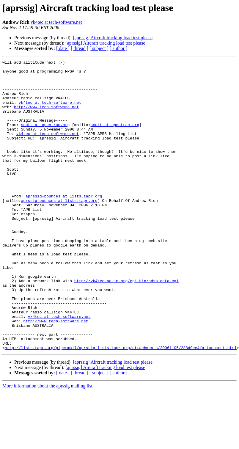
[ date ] (63, 48)
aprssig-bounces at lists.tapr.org (64, 223)
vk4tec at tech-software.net (56, 22)
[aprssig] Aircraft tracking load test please (112, 37)
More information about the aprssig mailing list (47, 443)
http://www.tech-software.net (46, 116)
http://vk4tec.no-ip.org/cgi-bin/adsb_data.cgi (126, 325)
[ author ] (119, 48)
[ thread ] (79, 48)
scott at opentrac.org (45, 138)
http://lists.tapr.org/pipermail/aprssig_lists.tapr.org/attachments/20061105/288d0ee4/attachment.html (121, 405)
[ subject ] (99, 48)
